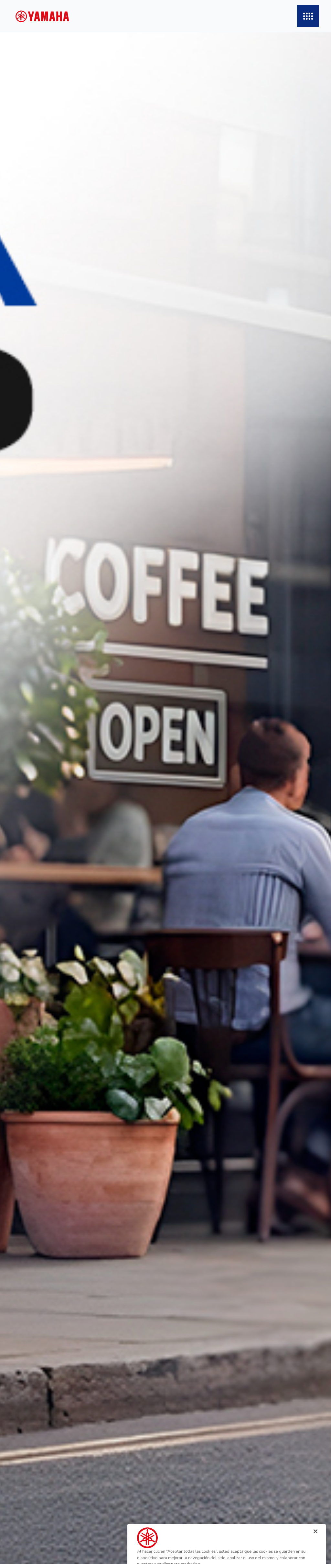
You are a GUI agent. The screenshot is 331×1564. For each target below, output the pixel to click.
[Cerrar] (315, 1540)
